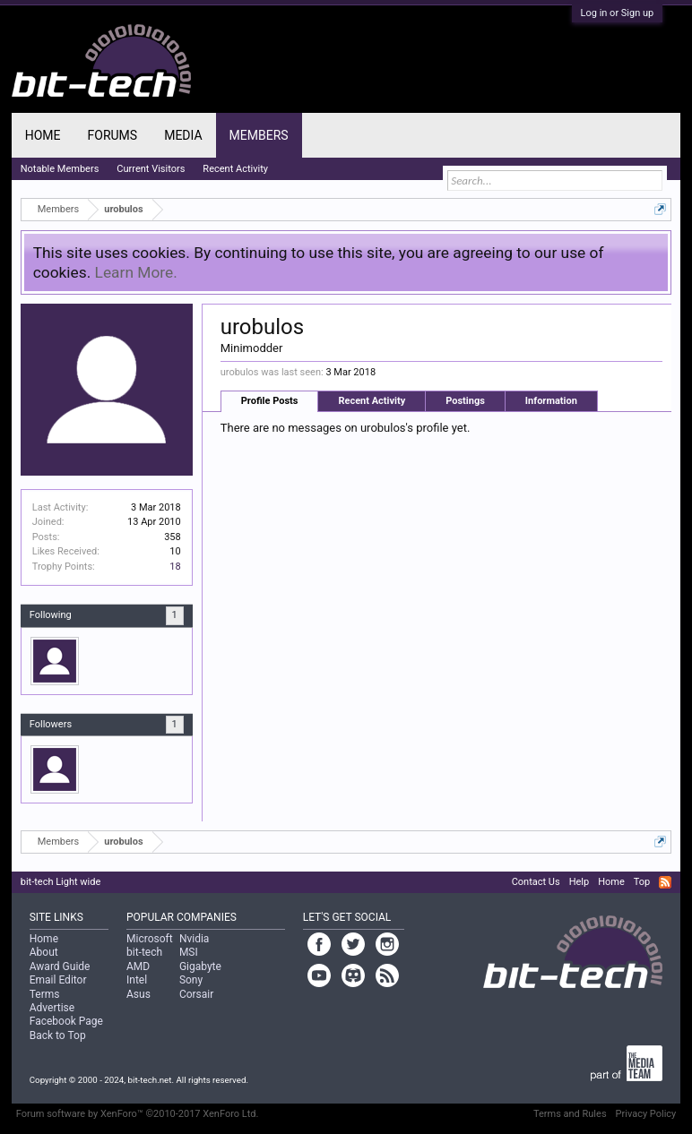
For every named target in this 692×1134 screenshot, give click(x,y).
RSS (665, 882)
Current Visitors (151, 169)
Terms (45, 994)
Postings (465, 401)
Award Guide (60, 966)
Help (579, 882)
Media (183, 135)
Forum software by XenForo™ (137, 1114)
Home (43, 135)
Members (259, 135)
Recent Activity (371, 401)
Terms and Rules (570, 1114)
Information (551, 401)
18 (174, 566)
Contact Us (536, 882)
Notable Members (60, 169)
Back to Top (58, 1035)
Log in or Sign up (617, 13)
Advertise (52, 1007)
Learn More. (136, 272)
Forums (113, 135)
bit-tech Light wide (61, 882)
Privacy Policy (646, 1114)
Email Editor (58, 980)
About (44, 952)
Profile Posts (269, 401)
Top (642, 882)
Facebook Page (66, 1021)
